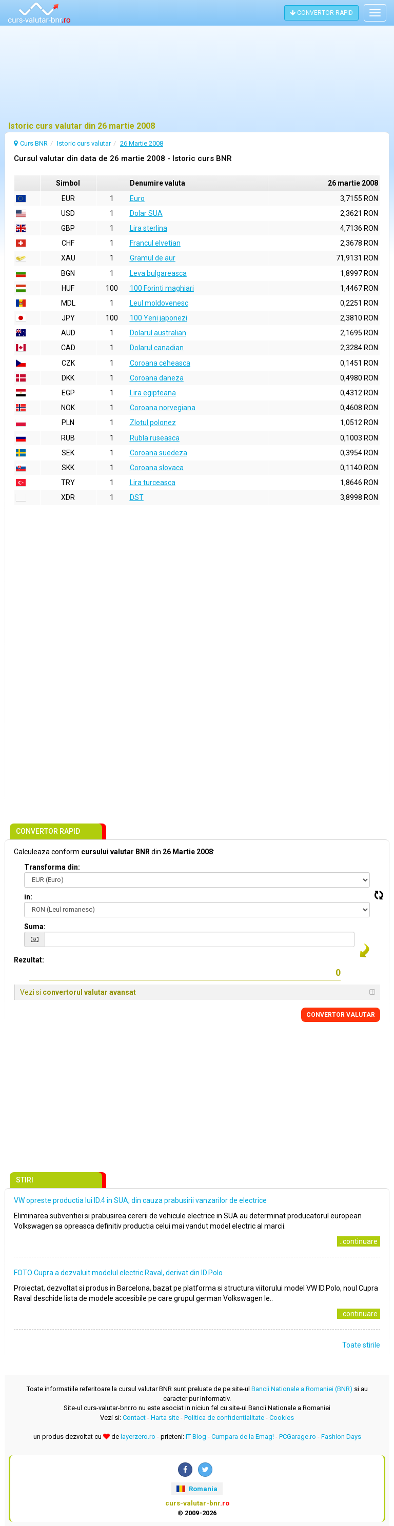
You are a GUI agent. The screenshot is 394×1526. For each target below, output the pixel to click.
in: (28, 897)
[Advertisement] (197, 74)
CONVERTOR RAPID (321, 12)
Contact (134, 1417)
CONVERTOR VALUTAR (340, 1014)
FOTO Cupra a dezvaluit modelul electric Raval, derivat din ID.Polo (118, 1273)
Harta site (165, 1417)
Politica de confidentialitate (224, 1417)
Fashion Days (341, 1436)
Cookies (281, 1417)
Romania (196, 1489)
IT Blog (196, 1436)
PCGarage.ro (297, 1436)
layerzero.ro (138, 1436)
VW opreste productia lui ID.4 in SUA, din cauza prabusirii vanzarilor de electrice (140, 1200)
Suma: (35, 926)
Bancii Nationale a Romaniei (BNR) (301, 1389)
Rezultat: (29, 960)
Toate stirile (361, 1345)
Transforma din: (52, 867)
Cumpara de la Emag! (242, 1436)
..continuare (359, 1241)
